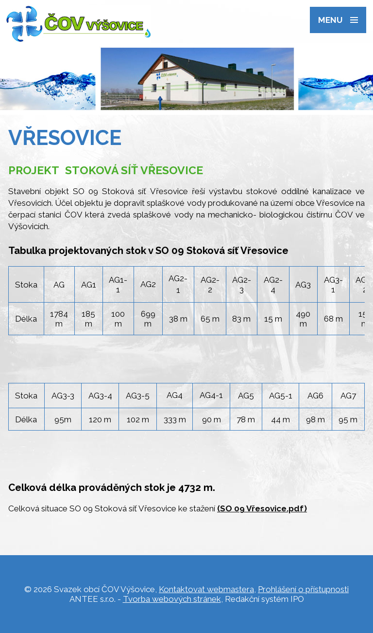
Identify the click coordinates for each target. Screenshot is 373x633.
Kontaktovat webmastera (206, 589)
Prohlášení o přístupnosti (303, 589)
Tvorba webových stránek (172, 599)
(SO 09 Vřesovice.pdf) (262, 508)
